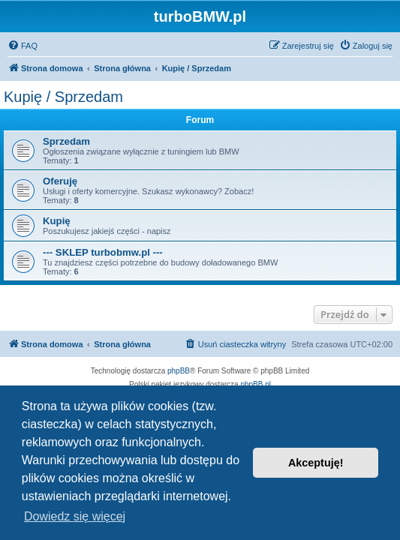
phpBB (178, 371)
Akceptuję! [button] (316, 463)
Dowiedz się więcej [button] (74, 516)
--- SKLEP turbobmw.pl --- (103, 252)
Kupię (57, 220)
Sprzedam (66, 141)
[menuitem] (23, 46)
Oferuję (60, 181)
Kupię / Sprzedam (63, 96)
